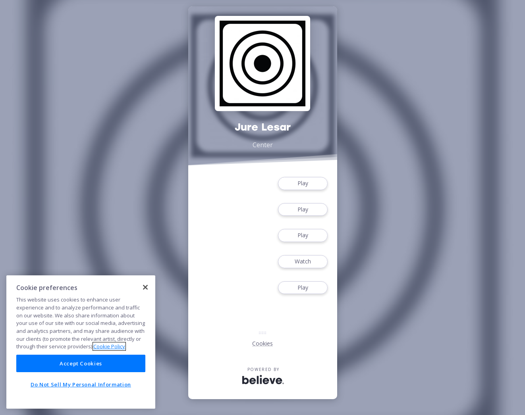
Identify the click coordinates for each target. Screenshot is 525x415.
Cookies (262, 343)
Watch (302, 262)
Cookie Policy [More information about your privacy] (109, 346)
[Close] (145, 287)
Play (302, 183)
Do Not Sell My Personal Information (81, 384)
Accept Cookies (81, 363)
